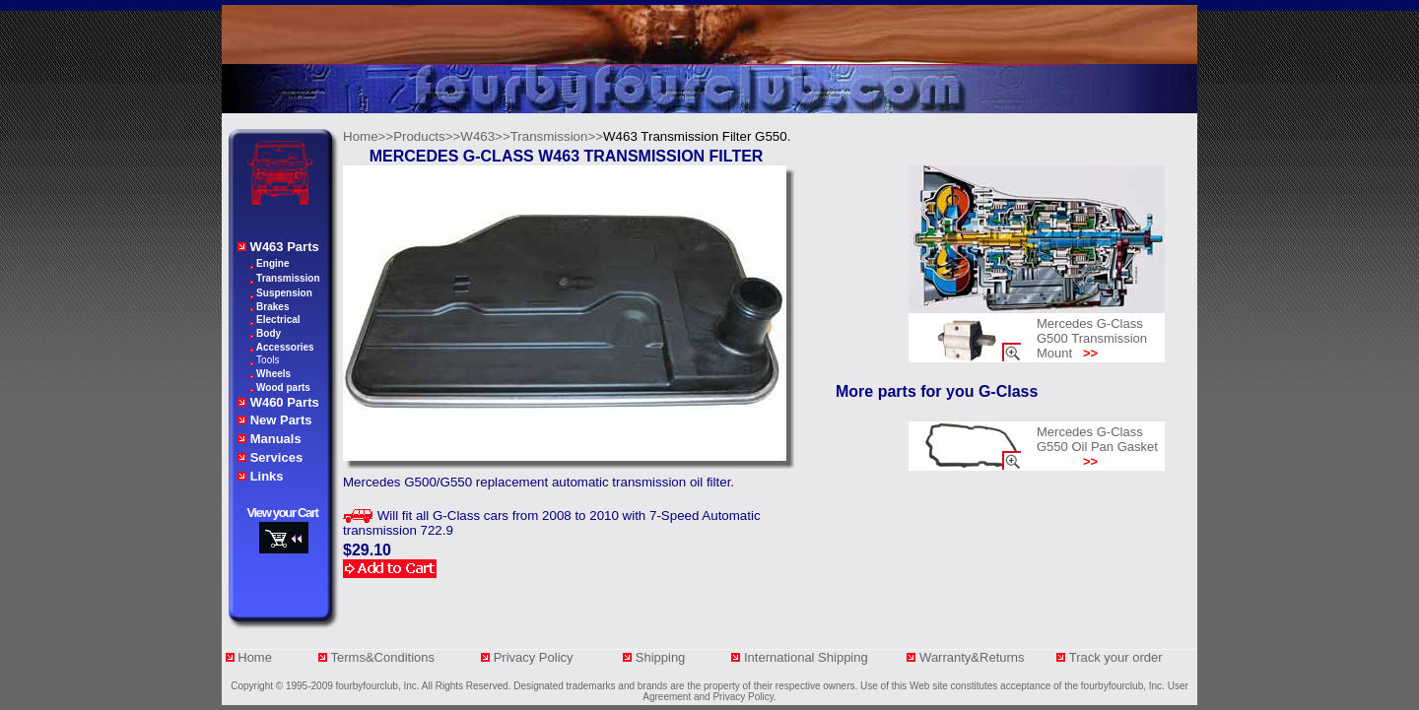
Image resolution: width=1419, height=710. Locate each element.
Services (277, 457)
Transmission (287, 278)
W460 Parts (284, 402)
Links (267, 476)
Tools (267, 360)
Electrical (278, 319)
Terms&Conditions (383, 657)
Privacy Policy (535, 657)
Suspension (284, 293)
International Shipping (807, 657)
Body (268, 333)
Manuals (276, 438)
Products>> (426, 136)
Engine (272, 263)
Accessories (285, 347)
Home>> (368, 136)
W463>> (484, 136)
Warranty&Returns (973, 657)
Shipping (668, 657)
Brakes (272, 306)
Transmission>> (556, 136)
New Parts (281, 420)
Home (254, 657)
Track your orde (1114, 657)
